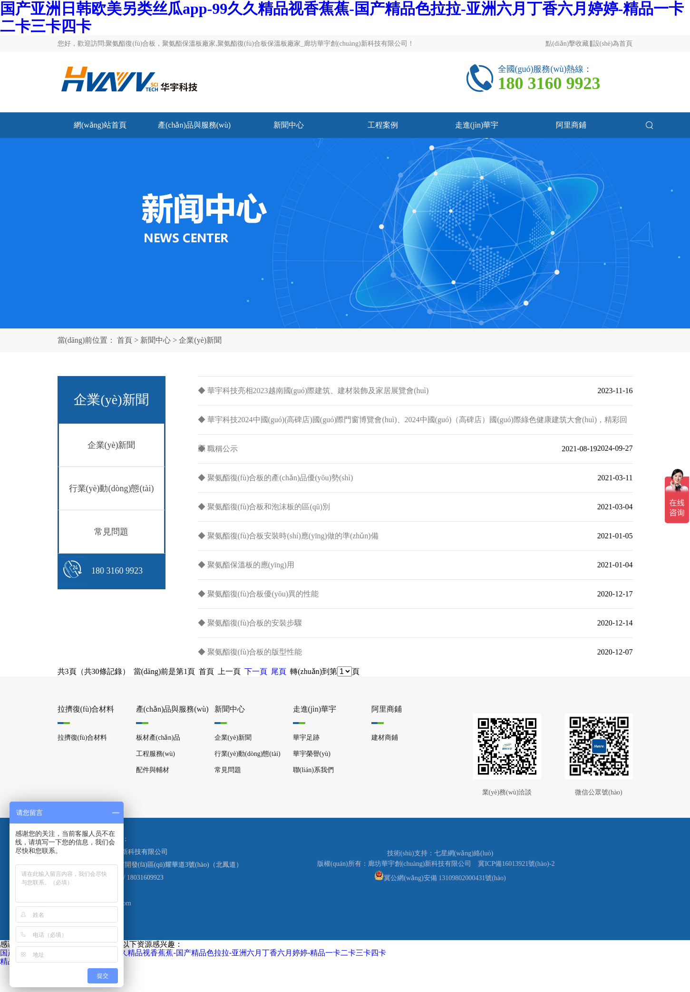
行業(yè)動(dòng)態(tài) (111, 488)
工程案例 (383, 125)
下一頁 (255, 671)
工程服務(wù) (155, 753)
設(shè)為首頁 (613, 43)
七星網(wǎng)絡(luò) (464, 853)
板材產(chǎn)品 (158, 737)
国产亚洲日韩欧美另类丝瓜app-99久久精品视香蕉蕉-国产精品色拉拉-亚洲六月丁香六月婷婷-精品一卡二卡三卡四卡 (193, 953)
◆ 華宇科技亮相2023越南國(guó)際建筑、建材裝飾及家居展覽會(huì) (313, 391)
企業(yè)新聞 (200, 340)
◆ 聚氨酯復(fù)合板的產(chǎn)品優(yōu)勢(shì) (275, 478)
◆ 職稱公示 (218, 449)
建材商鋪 (384, 737)
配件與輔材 (152, 770)
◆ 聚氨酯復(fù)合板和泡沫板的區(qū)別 (264, 507)
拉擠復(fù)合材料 (86, 709)
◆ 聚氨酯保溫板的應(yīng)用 (246, 565)
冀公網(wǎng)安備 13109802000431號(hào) (444, 878)
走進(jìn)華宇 (477, 125)
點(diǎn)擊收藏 (567, 43)
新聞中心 (288, 125)
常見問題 (111, 531)
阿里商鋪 (571, 125)
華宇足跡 (306, 737)
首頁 (124, 340)
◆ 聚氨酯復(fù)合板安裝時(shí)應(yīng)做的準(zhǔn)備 (288, 536)
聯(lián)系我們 (313, 770)
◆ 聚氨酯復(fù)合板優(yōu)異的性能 (258, 594)
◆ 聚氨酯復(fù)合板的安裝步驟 (250, 623)
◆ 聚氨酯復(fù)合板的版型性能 (250, 652)
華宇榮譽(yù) (311, 753)
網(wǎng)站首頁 (100, 125)
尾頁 (278, 671)
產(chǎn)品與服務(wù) (194, 125)
